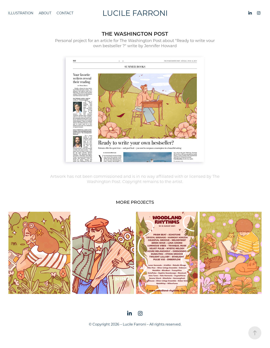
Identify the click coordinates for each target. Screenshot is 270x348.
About (45, 13)
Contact (65, 13)
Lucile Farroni (135, 13)
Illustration (20, 13)
